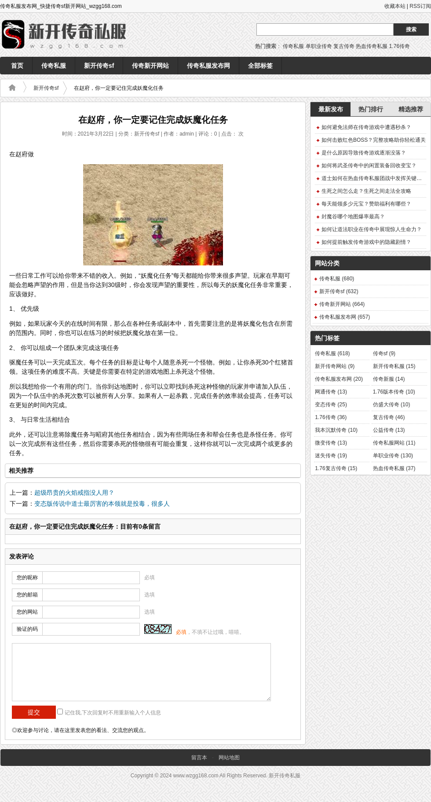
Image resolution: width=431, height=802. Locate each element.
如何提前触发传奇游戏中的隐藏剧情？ (366, 242)
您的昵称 (27, 577)
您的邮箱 (27, 595)
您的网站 (27, 612)
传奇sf (384, 353)
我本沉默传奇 (336, 430)
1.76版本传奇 (394, 392)
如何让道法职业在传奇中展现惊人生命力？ (371, 229)
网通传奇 (331, 392)
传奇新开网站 (150, 65)
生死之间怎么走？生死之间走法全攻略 (366, 191)
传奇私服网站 (394, 443)
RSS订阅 (420, 6)
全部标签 (260, 65)
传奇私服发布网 (208, 65)
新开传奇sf (99, 65)
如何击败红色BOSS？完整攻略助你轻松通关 (373, 140)
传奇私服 (293, 46)
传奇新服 (389, 379)
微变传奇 (331, 443)
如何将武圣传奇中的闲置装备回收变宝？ (368, 165)
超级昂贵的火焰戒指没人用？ (74, 492)
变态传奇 (331, 404)
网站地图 (229, 757)
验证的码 (27, 629)
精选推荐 (410, 109)
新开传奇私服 (394, 366)
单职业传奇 (319, 46)
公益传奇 (389, 430)
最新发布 (330, 109)
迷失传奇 (331, 456)
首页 (17, 65)
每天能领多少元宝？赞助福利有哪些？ (366, 204)
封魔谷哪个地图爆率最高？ (353, 216)
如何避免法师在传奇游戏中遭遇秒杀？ (366, 127)
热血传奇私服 (371, 46)
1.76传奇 (399, 46)
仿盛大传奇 (391, 404)
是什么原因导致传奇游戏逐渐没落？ (363, 153)
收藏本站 (394, 6)
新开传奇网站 (334, 366)
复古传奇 (343, 46)
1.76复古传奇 (336, 468)
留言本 (199, 757)
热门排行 (370, 109)
